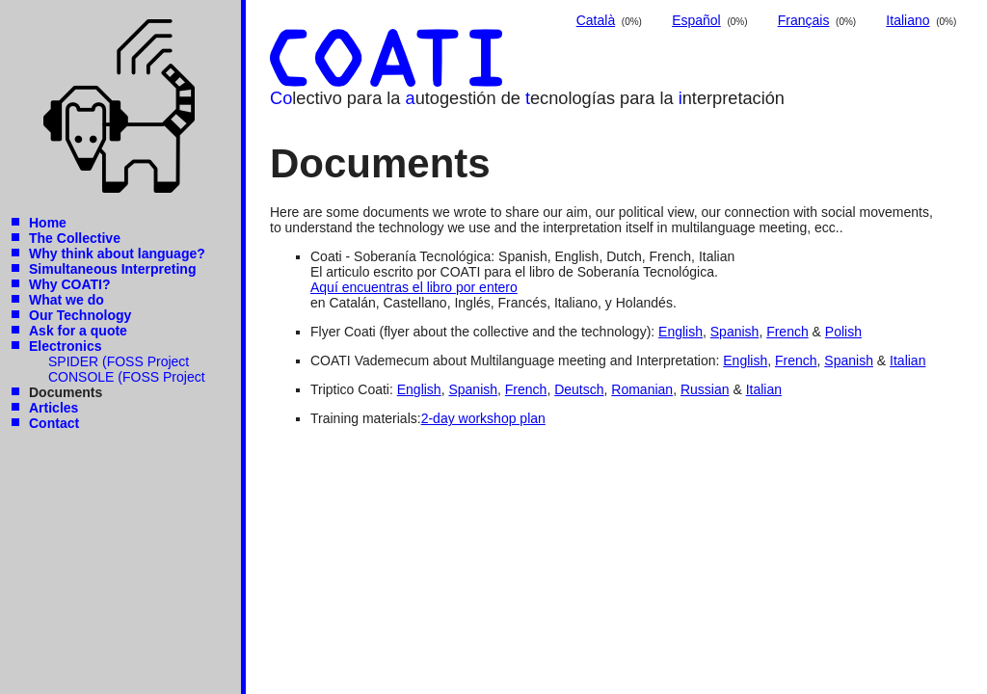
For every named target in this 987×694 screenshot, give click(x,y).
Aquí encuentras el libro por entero (414, 287)
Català (595, 20)
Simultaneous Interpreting (112, 269)
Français (804, 20)
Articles (53, 407)
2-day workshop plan (483, 418)
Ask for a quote (78, 330)
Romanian (642, 389)
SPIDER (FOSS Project (118, 361)
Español (696, 20)
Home (48, 222)
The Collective (74, 238)
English (680, 331)
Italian (907, 360)
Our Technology (80, 315)
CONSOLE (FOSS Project (126, 377)
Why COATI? (70, 284)
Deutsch (578, 389)
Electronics (65, 346)
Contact (54, 423)
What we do (66, 299)
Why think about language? (117, 253)
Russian (705, 389)
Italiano (907, 20)
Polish (843, 331)
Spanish (735, 331)
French (787, 331)
